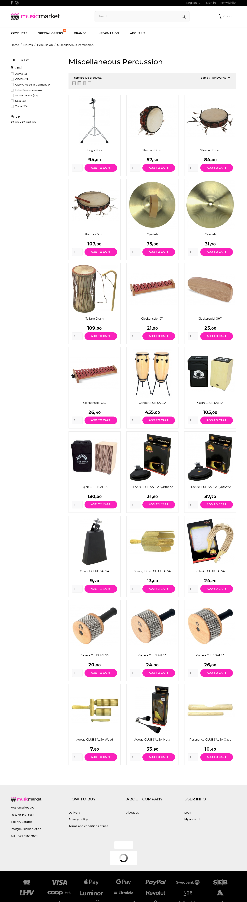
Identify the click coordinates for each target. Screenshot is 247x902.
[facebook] (12, 2)
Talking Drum (94, 318)
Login (188, 812)
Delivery (74, 812)
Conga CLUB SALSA (152, 403)
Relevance (221, 78)
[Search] (142, 16)
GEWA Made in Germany (33, 84)
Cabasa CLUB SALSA (94, 655)
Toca (21, 106)
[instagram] (17, 2)
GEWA (22, 79)
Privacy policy (78, 819)
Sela (20, 100)
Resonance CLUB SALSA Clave (210, 739)
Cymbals (152, 234)
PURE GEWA (26, 95)
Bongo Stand (94, 150)
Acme (21, 73)
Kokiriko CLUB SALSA (210, 571)
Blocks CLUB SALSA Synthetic (152, 487)
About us (137, 33)
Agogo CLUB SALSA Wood (94, 739)
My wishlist (228, 2)
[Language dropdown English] (193, 3)
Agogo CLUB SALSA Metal (152, 739)
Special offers (52, 32)
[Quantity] (77, 168)
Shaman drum (152, 150)
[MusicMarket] (48, 16)
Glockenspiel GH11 (210, 318)
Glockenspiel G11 (152, 318)
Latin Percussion (28, 90)
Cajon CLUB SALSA (210, 403)
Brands (80, 33)
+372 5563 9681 (27, 836)
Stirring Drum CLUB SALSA (152, 571)
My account (192, 819)
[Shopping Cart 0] (227, 16)
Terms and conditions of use (88, 826)
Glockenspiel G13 (94, 403)
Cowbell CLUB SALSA (94, 571)
